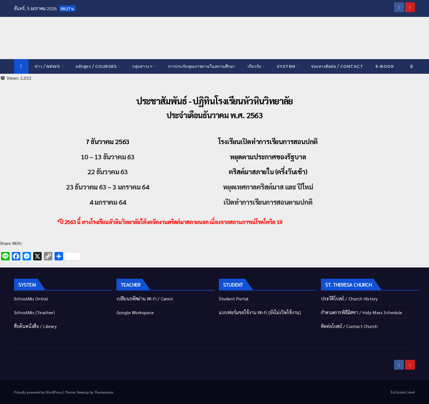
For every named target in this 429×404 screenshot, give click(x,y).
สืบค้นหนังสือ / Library (35, 326)
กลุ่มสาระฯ (143, 66)
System (287, 66)
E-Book (385, 66)
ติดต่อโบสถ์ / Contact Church (349, 326)
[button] (411, 66)
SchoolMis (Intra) (31, 299)
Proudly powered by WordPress (38, 392)
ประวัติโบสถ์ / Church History (349, 299)
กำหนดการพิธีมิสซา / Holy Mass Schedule (361, 312)
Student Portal (234, 299)
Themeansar (104, 392)
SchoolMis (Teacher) (34, 312)
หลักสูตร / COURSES (96, 66)
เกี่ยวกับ (255, 66)
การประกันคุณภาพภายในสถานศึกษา (201, 66)
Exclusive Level (403, 392)
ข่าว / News (48, 66)
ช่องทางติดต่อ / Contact (337, 66)
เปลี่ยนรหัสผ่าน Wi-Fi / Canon (144, 299)
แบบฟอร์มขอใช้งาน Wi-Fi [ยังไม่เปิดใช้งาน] (260, 312)
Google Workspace (135, 312)
